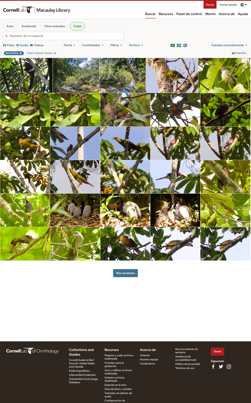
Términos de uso (184, 368)
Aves (9, 26)
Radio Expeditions (79, 371)
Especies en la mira (115, 385)
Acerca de (227, 14)
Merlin (210, 14)
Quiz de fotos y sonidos (118, 389)
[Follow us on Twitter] (221, 366)
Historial (145, 355)
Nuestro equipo (149, 359)
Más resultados (125, 273)
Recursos (166, 14)
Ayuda (243, 14)
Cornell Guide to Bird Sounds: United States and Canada (82, 363)
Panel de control (189, 14)
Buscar (150, 14)
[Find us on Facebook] (213, 366)
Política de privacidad (187, 364)
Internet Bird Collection (82, 375)
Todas (77, 26)
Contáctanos (147, 363)
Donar (210, 4)
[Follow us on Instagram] (228, 366)
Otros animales (54, 26)
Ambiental (29, 26)
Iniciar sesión (228, 4)
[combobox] (67, 36)
